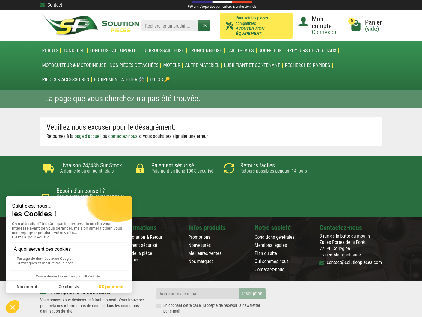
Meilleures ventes (204, 233)
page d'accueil (88, 136)
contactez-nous (123, 136)
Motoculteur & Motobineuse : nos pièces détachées (100, 65)
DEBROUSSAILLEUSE (164, 50)
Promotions (199, 217)
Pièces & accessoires (65, 79)
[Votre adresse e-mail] (197, 273)
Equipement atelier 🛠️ (119, 79)
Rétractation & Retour (142, 217)
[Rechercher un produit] (169, 25)
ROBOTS (50, 50)
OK (204, 25)
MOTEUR (171, 65)
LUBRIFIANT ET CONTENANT (252, 65)
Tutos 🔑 (160, 79)
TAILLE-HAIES (240, 50)
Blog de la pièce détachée (137, 236)
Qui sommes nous (272, 241)
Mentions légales (271, 225)
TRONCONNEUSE (205, 50)
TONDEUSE (74, 50)
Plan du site (266, 233)
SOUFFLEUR (270, 50)
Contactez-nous (269, 249)
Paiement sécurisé (139, 225)
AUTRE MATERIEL (202, 65)
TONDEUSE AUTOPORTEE (114, 50)
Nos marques (200, 241)
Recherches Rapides (307, 65)
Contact (51, 5)
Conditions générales (275, 217)
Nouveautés (199, 225)
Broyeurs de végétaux (312, 50)
